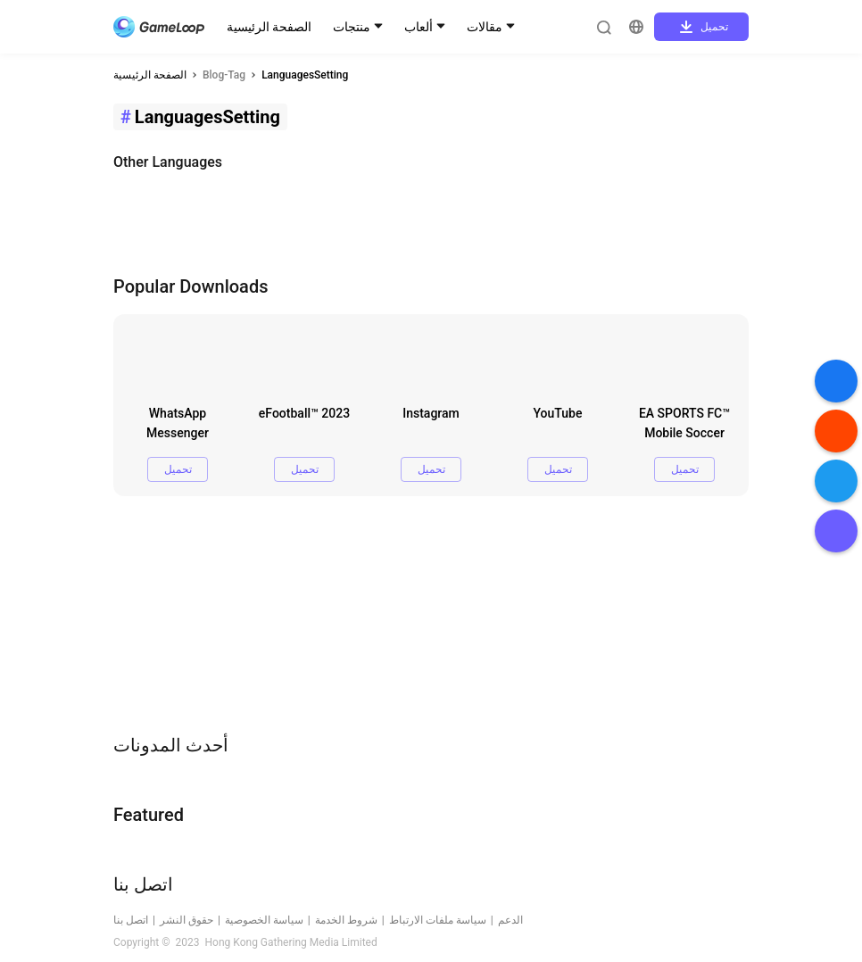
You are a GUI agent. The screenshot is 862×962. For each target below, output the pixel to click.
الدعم (510, 920)
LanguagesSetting (304, 75)
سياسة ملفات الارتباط (437, 920)
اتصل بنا (130, 920)
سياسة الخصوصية (264, 920)
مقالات (484, 27)
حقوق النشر (186, 920)
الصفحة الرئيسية (269, 27)
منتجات (351, 27)
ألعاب (418, 27)
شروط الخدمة (346, 920)
